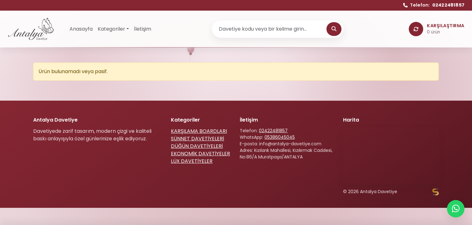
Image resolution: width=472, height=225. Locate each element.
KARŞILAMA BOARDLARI (199, 131)
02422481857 (273, 131)
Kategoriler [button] (111, 28)
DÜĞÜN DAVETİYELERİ (197, 146)
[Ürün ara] (270, 29)
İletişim (142, 28)
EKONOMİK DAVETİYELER (200, 153)
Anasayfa (81, 28)
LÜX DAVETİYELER (192, 161)
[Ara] (333, 29)
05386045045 (279, 137)
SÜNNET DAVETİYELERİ (197, 138)
